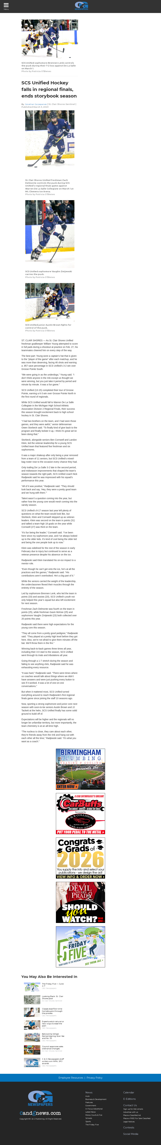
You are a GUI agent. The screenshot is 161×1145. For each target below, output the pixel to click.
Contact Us (130, 1105)
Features (89, 1102)
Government (90, 1106)
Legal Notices (129, 1122)
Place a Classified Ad (132, 1115)
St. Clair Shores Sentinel (61, 104)
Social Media (130, 1134)
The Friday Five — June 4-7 (53, 985)
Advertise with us (130, 1112)
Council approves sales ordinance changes (52, 1047)
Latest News (90, 1112)
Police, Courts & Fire (93, 1115)
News (88, 1092)
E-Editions (129, 1098)
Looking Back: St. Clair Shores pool (52, 997)
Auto (87, 1096)
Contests (128, 1127)
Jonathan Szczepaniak (36, 104)
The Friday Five (92, 1125)
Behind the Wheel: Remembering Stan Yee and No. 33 (53, 1036)
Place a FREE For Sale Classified (136, 1118)
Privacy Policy (94, 1077)
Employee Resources (71, 1077)
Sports (88, 1121)
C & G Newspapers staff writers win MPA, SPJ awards (53, 1061)
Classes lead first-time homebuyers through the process (52, 1011)
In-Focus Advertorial (94, 1109)
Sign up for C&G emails (133, 1109)
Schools (88, 1118)
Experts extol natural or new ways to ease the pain (53, 1023)
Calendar (128, 1092)
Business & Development (95, 1099)
